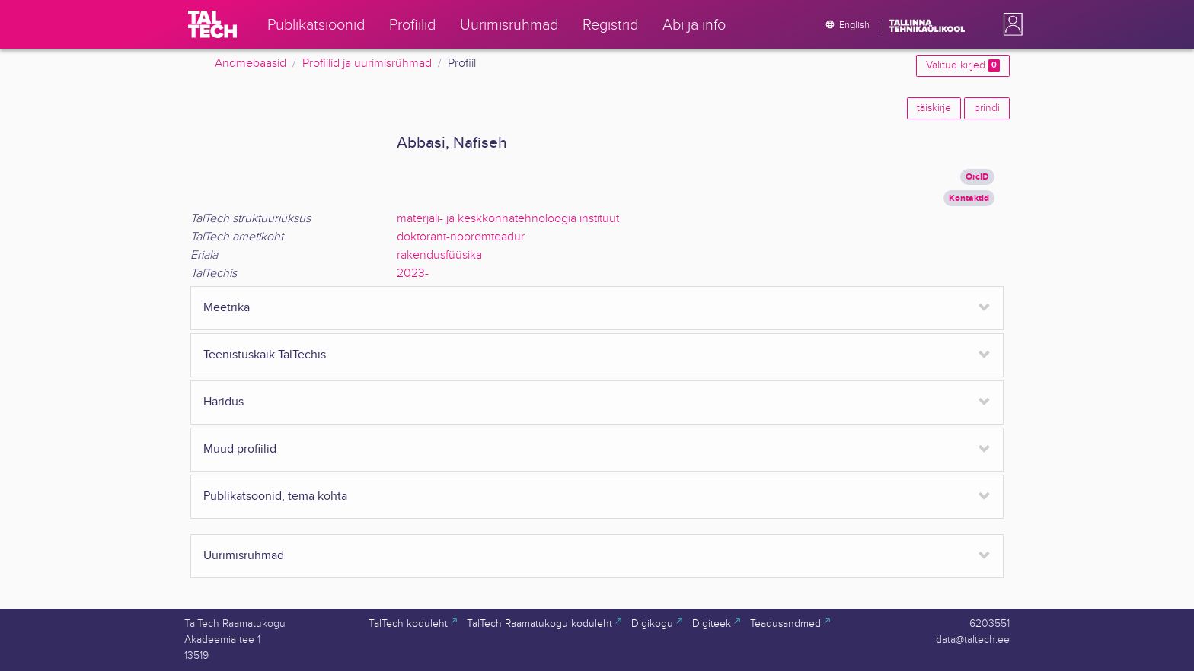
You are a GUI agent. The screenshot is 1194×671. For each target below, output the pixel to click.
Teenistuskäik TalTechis (264, 355)
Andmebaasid (250, 63)
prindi (987, 108)
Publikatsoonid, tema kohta (275, 496)
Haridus (223, 402)
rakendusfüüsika (439, 255)
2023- (413, 273)
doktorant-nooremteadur (461, 237)
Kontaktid (969, 198)
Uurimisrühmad (243, 556)
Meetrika (226, 308)
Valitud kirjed (963, 65)
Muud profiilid (239, 449)
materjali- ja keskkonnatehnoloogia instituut (508, 218)
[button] (1009, 24)
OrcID (977, 177)
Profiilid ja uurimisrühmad (367, 63)
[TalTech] (212, 24)
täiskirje (934, 108)
